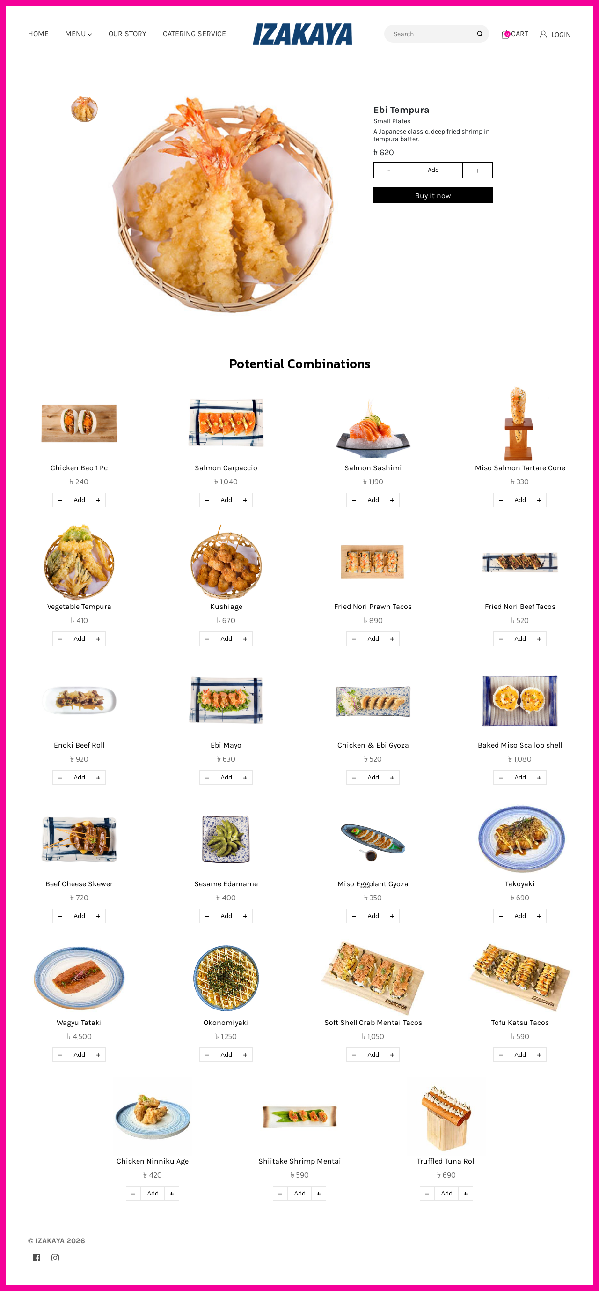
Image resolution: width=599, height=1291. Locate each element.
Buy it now (433, 195)
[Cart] (515, 33)
